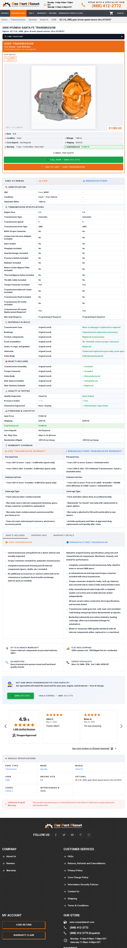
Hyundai (43, 769)
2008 (7, 780)
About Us (9, 856)
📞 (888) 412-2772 (21, 696)
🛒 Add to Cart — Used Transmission (63, 167)
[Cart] (111, 13)
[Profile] (120, 13)
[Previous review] (5, 726)
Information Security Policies (81, 884)
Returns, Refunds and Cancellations (84, 863)
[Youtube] (72, 835)
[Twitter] (64, 835)
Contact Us (71, 891)
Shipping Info (39, 535)
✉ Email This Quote (63, 153)
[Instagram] (89, 835)
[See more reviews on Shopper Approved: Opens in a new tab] (90, 748)
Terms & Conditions (76, 905)
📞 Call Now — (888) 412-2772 (63, 160)
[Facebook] (55, 835)
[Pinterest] (80, 835)
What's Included (15, 535)
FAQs (68, 856)
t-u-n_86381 (10, 59)
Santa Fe (79, 769)
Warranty (9, 870)
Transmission (11, 769)
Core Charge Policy (76, 877)
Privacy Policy (73, 870)
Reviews (8, 863)
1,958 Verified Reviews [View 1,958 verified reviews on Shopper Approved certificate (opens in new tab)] (24, 729)
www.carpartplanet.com (82, 922)
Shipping (70, 898)
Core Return (23, 924)
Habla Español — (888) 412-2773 (56, 696)
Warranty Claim (23, 935)
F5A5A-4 (9, 791)
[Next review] (121, 726)
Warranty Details (63, 535)
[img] (24, 725)
